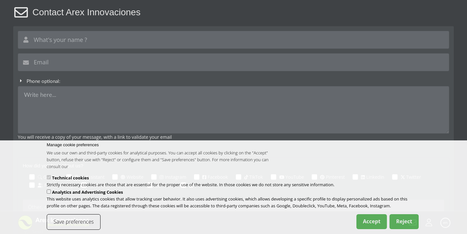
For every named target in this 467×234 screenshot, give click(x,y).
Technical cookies (70, 179)
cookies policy (82, 168)
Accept (371, 223)
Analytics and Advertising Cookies (87, 193)
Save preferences (74, 223)
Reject (404, 223)
